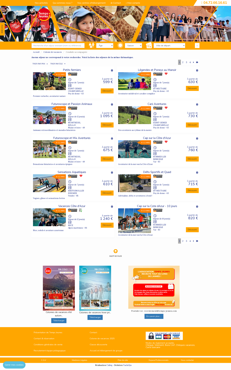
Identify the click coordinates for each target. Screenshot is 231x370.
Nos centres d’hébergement (91, 2)
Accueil (36, 52)
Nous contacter (187, 360)
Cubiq (109, 365)
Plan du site (123, 360)
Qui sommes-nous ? (62, 2)
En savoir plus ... (153, 316)
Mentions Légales (79, 360)
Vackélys (127, 365)
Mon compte (133, 2)
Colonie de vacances (52, 52)
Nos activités (41, 2)
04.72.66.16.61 (215, 2)
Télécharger (59, 320)
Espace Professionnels (159, 360)
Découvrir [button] (107, 90)
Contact (116, 2)
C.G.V (43, 360)
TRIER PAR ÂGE (56, 64)
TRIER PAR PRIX (38, 64)
